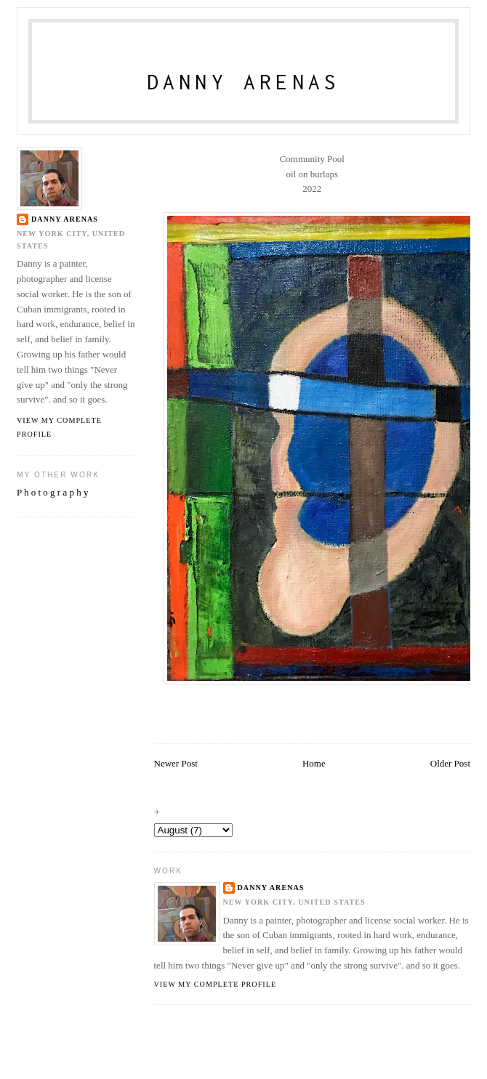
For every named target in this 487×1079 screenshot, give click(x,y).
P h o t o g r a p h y (52, 492)
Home (314, 763)
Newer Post (176, 763)
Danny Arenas (244, 82)
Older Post (450, 763)
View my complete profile (215, 984)
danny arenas (271, 888)
